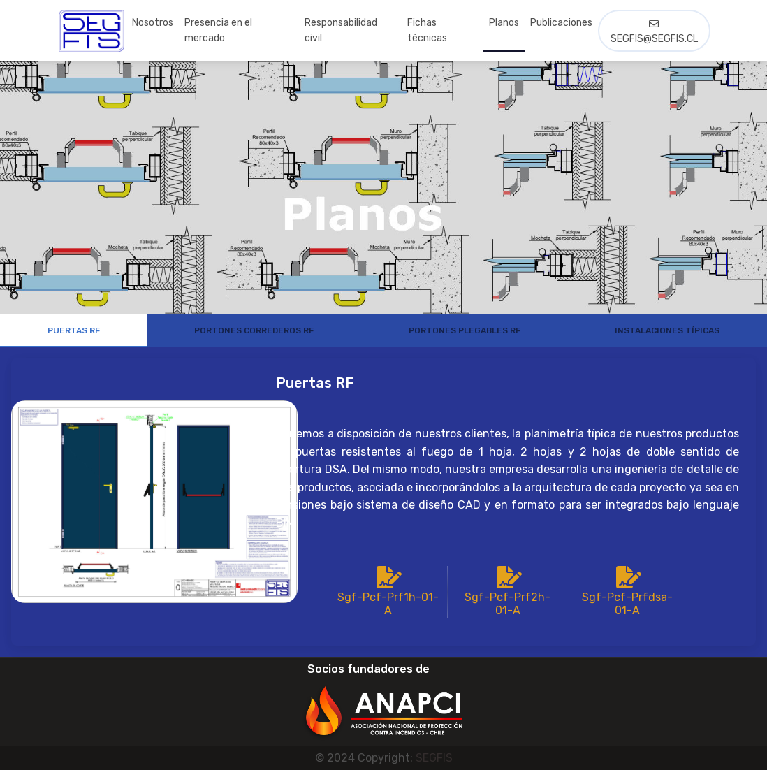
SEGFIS (434, 757)
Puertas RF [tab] (74, 330)
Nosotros (152, 23)
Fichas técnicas (427, 30)
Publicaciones (561, 23)
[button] (383, 701)
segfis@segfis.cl (654, 32)
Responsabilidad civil (341, 30)
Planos (504, 23)
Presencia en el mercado (218, 30)
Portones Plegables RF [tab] (464, 330)
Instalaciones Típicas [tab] (667, 330)
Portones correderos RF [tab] (254, 330)
